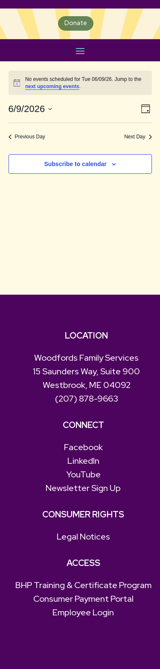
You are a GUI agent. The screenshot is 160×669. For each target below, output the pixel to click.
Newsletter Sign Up (83, 488)
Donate (75, 23)
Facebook (83, 447)
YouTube (83, 474)
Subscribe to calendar (75, 164)
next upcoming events (52, 86)
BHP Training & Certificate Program (83, 585)
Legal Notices (83, 536)
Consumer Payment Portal (83, 598)
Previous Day (27, 137)
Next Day (137, 137)
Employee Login (83, 612)
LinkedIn (83, 460)
